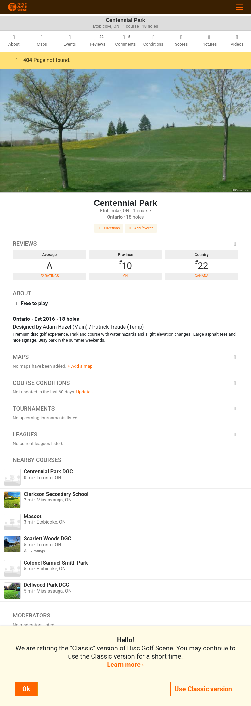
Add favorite (141, 228)
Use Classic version (203, 689)
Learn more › (125, 664)
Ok (26, 689)
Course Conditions (125, 383)
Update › (84, 391)
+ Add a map (80, 366)
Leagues (125, 434)
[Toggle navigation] (239, 7)
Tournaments (125, 408)
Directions (109, 228)
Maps (125, 357)
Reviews (125, 243)
